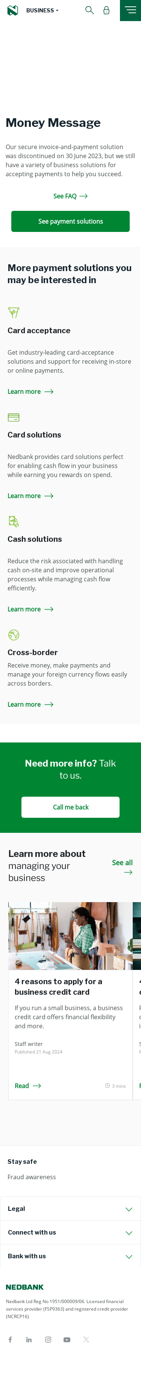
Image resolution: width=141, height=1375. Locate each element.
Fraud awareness (32, 1177)
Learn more (31, 391)
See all (122, 866)
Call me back (70, 807)
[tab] (70, 1209)
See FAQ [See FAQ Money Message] (70, 196)
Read (28, 1086)
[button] (42, 10)
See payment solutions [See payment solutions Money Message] (70, 221)
